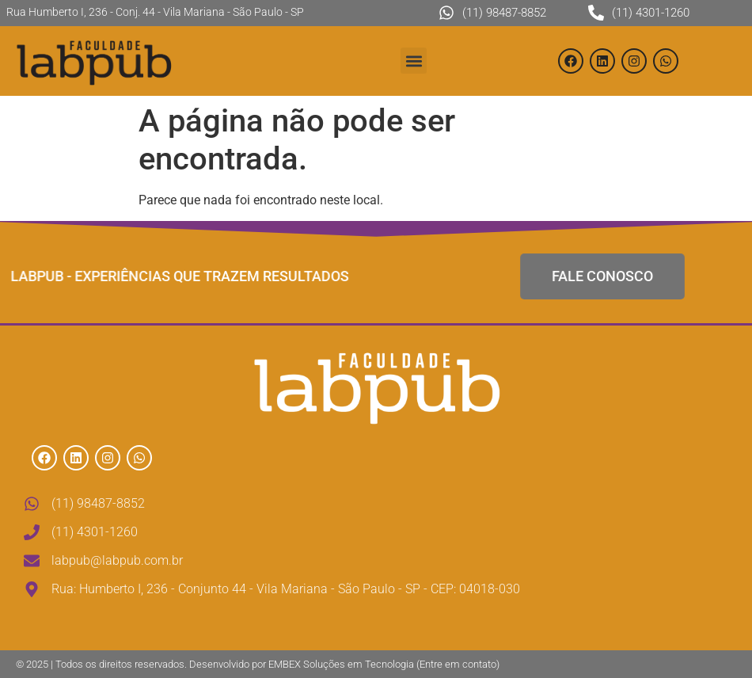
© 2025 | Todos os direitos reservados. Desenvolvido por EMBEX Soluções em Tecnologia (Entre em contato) (257, 664)
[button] (414, 61)
